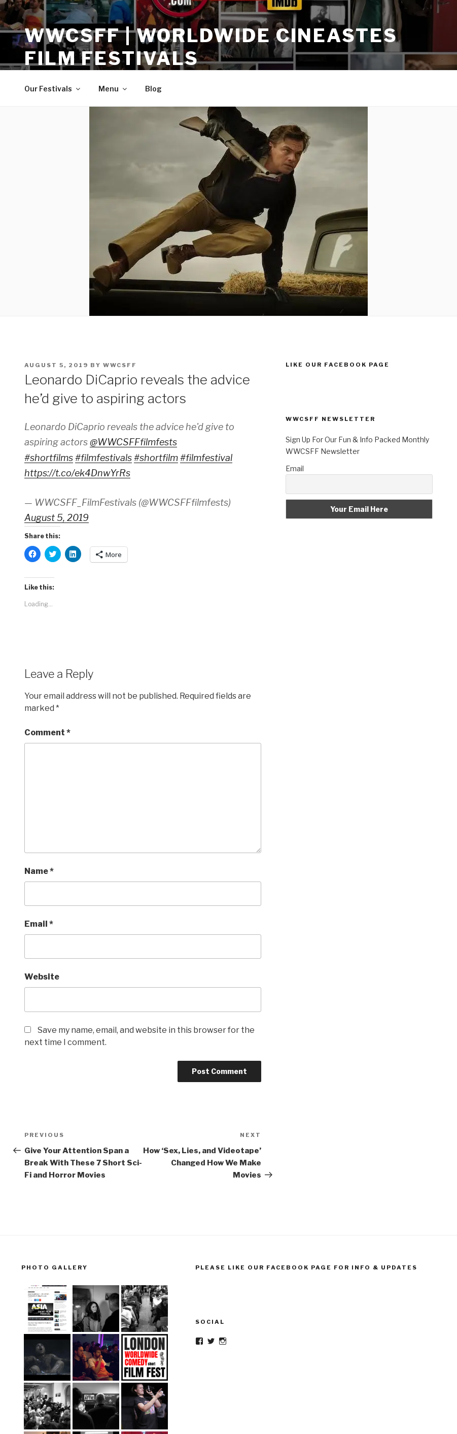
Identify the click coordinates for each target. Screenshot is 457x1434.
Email (38, 924)
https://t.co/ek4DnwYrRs (77, 473)
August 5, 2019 (56, 517)
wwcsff (120, 365)
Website (41, 977)
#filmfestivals (103, 457)
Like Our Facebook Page (338, 364)
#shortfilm (156, 457)
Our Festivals (53, 88)
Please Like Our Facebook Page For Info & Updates (306, 1267)
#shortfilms (48, 457)
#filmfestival (206, 457)
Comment (47, 732)
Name (39, 871)
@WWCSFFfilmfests (133, 442)
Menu (113, 88)
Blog (153, 88)
